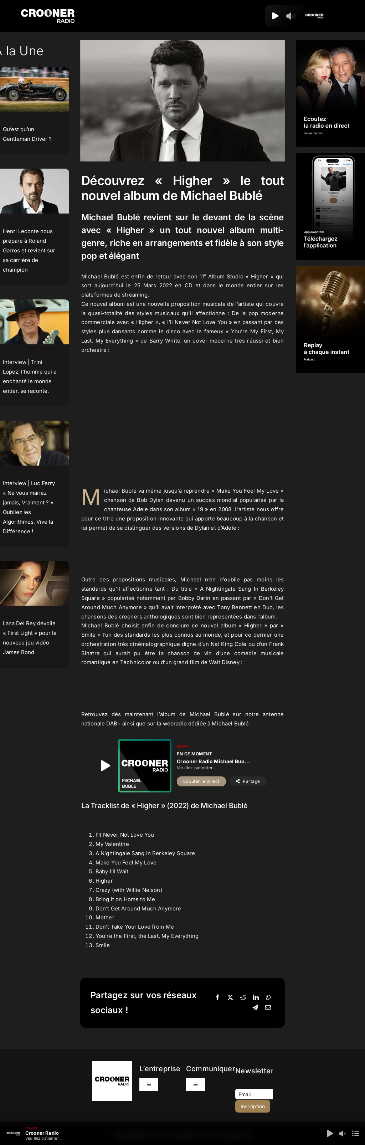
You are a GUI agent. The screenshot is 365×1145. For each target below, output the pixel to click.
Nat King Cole (229, 644)
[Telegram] (255, 1008)
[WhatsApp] (268, 998)
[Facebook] (217, 998)
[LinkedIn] (256, 998)
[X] (230, 998)
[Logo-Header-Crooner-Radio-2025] (47, 12)
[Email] (268, 1008)
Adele (140, 509)
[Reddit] (243, 998)
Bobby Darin (194, 598)
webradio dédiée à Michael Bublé (206, 723)
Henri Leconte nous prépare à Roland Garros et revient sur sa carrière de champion (29, 250)
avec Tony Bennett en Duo (238, 607)
